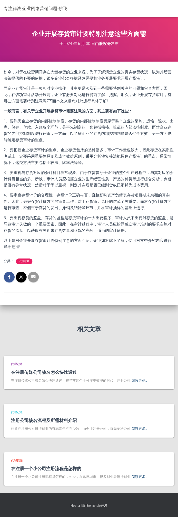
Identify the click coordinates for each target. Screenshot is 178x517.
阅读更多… (140, 380)
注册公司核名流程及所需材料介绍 (44, 420)
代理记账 (24, 261)
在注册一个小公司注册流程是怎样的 (46, 468)
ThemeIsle (93, 505)
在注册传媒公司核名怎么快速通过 (44, 372)
